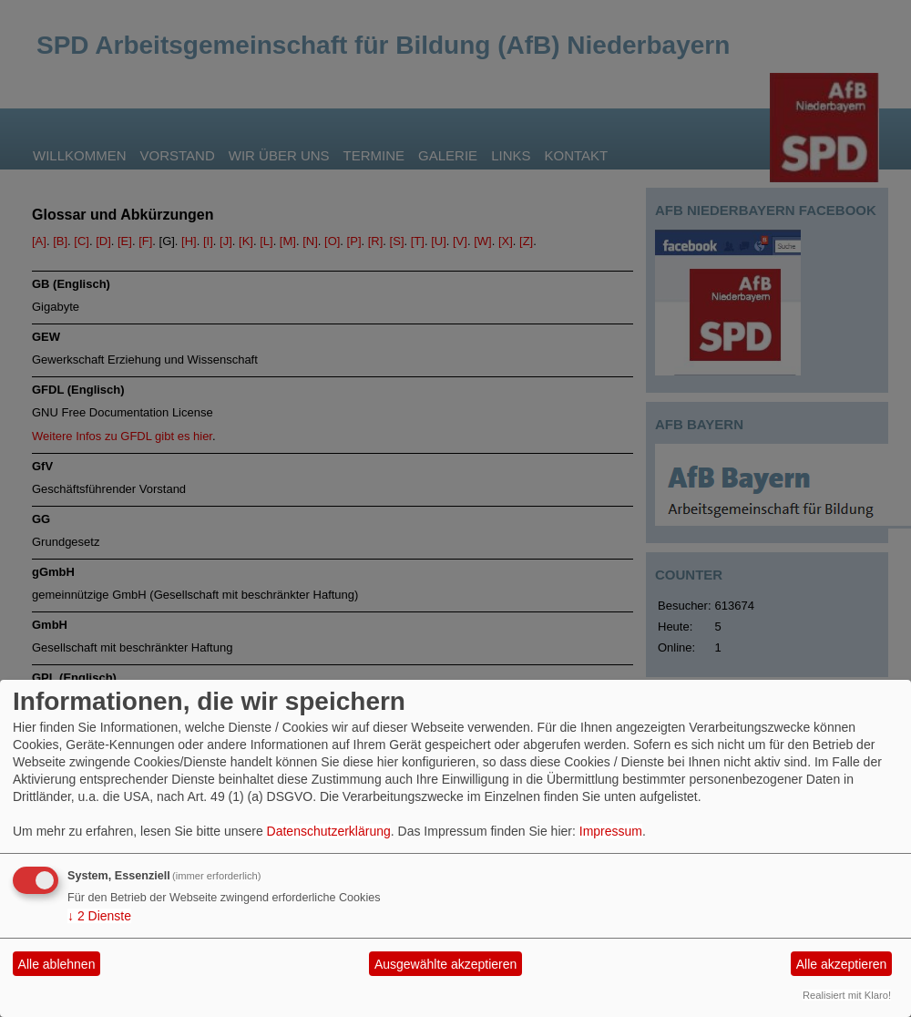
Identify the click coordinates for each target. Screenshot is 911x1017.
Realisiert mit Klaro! (847, 995)
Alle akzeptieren (841, 964)
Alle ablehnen (57, 964)
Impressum (610, 831)
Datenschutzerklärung (329, 831)
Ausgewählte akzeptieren (445, 964)
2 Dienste (99, 916)
